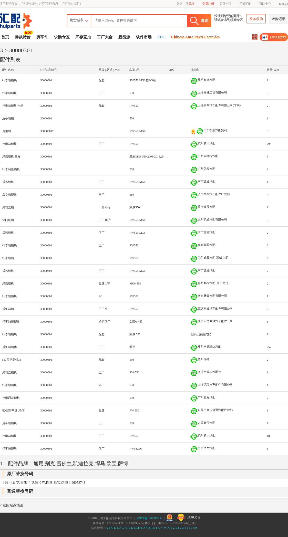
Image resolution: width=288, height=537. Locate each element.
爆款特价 (23, 36)
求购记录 (278, 19)
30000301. (46, 169)
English (283, 3)
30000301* (46, 131)
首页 (5, 37)
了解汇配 (245, 3)
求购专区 (62, 37)
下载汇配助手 (274, 37)
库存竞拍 (83, 37)
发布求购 (256, 19)
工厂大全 (105, 37)
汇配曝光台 (188, 517)
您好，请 (185, 3)
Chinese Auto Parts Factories (195, 37)
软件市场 (144, 37)
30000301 (46, 80)
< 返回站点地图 (11, 505)
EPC (161, 37)
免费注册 (208, 3)
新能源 (124, 37)
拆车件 (42, 37)
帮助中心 (265, 3)
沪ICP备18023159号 (149, 518)
